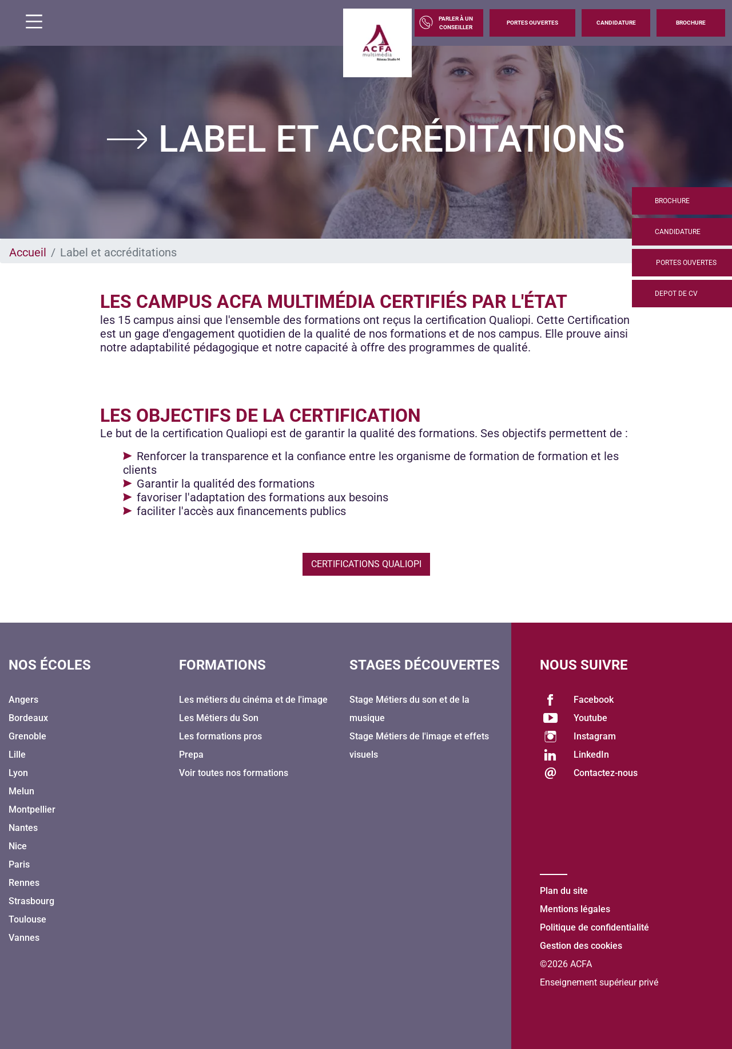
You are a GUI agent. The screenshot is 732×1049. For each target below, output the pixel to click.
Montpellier (32, 809)
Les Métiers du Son (218, 717)
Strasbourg (31, 901)
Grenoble (27, 736)
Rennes (24, 882)
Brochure (691, 22)
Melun (21, 791)
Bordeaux (28, 717)
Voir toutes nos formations (233, 772)
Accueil (27, 252)
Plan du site (564, 890)
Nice (18, 846)
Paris (19, 864)
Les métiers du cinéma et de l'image (253, 699)
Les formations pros (220, 736)
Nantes (23, 827)
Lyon (18, 772)
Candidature (616, 22)
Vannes (24, 937)
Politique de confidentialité (594, 927)
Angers (23, 699)
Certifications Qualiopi (366, 564)
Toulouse (27, 919)
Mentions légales (575, 909)
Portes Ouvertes (532, 22)
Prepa (191, 754)
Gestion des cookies (581, 945)
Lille (17, 754)
